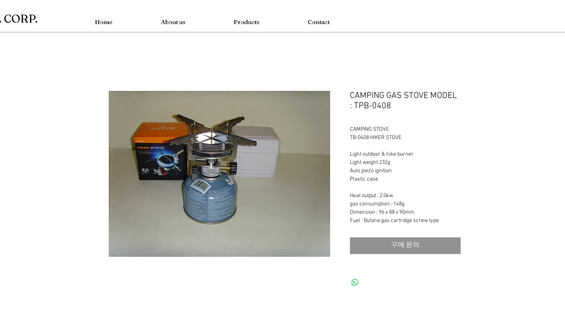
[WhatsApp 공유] (355, 282)
